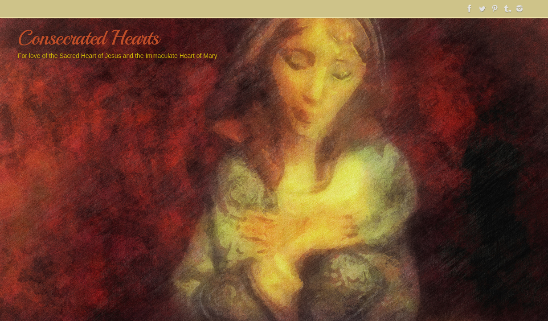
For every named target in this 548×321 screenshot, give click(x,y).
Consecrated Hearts (88, 38)
